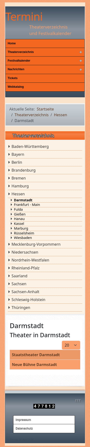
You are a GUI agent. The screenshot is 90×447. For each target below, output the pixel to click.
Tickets (13, 78)
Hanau (19, 219)
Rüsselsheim (24, 233)
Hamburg (20, 186)
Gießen (19, 214)
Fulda (18, 209)
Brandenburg (24, 170)
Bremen (19, 178)
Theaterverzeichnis (21, 52)
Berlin (17, 162)
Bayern (18, 154)
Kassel (19, 223)
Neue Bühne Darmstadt (34, 364)
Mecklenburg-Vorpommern (36, 244)
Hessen (18, 194)
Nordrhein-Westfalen (30, 260)
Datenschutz (24, 428)
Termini (23, 16)
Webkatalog (16, 86)
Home (12, 43)
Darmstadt (23, 200)
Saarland (19, 276)
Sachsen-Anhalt (25, 291)
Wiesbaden (23, 238)
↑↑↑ (78, 400)
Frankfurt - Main (27, 205)
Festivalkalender (19, 60)
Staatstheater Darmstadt (36, 354)
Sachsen (19, 283)
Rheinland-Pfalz (26, 268)
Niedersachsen (25, 252)
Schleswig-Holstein (28, 299)
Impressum (23, 419)
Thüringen (21, 307)
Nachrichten (16, 69)
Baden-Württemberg (30, 146)
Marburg (21, 228)
